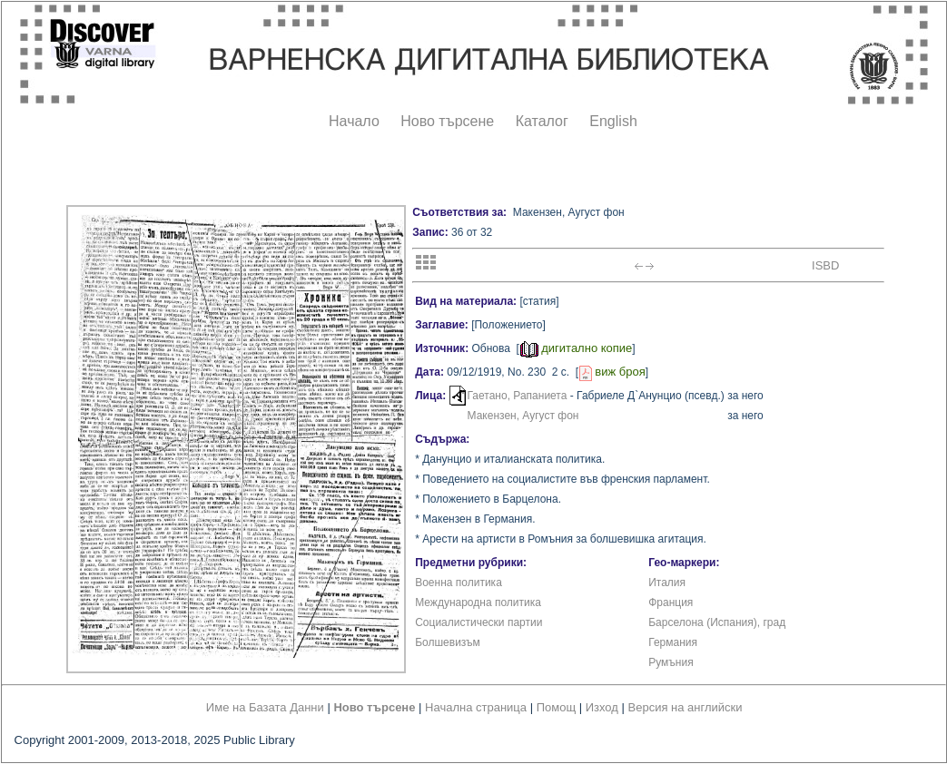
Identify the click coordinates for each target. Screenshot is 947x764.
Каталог (542, 121)
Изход (602, 707)
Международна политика (478, 602)
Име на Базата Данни (265, 707)
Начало (354, 121)
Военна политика (458, 582)
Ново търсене (447, 121)
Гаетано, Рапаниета (517, 395)
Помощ (556, 707)
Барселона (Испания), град (716, 622)
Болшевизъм (447, 642)
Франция (670, 602)
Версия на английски (685, 707)
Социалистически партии (478, 622)
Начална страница (476, 707)
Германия (672, 642)
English (612, 121)
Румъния (670, 662)
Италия (667, 582)
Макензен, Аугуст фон (523, 415)
